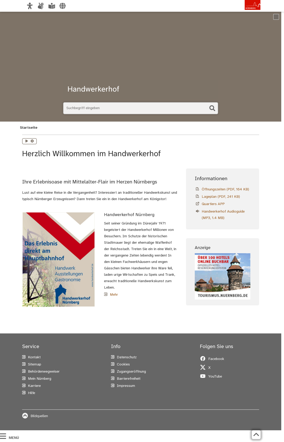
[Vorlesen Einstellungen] (32, 141)
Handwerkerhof (93, 90)
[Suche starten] (212, 108)
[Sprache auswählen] (62, 6)
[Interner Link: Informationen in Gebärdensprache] (41, 6)
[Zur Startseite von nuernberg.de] (245, 9)
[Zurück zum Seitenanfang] (256, 434)
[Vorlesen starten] (26, 141)
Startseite (28, 128)
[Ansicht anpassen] (30, 6)
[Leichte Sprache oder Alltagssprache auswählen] (52, 6)
